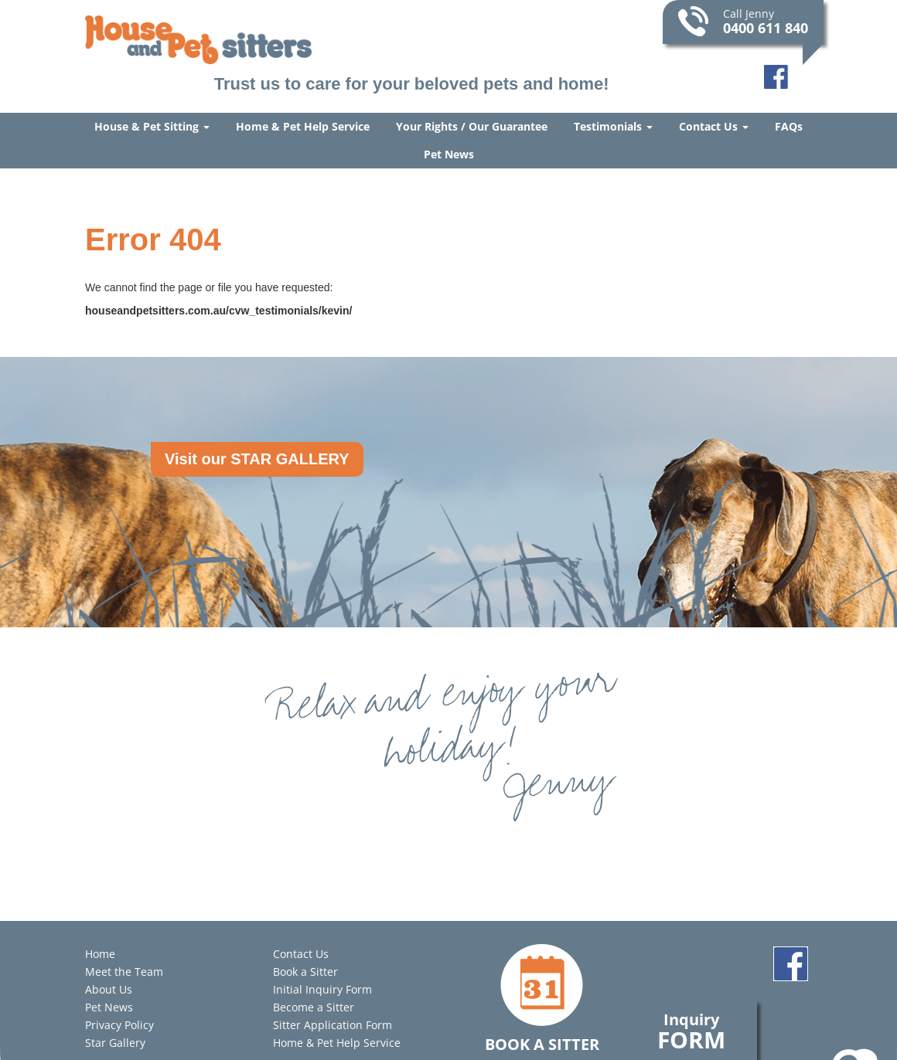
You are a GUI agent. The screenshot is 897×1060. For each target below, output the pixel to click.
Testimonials (613, 126)
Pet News (449, 154)
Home (100, 953)
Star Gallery (115, 1042)
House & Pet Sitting (152, 126)
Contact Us (714, 126)
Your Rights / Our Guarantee (471, 126)
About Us (108, 989)
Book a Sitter (305, 971)
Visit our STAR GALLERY (257, 458)
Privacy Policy (119, 1025)
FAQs (789, 126)
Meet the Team (124, 971)
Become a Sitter (313, 1007)
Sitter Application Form (332, 1025)
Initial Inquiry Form (322, 989)
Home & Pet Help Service (303, 126)
